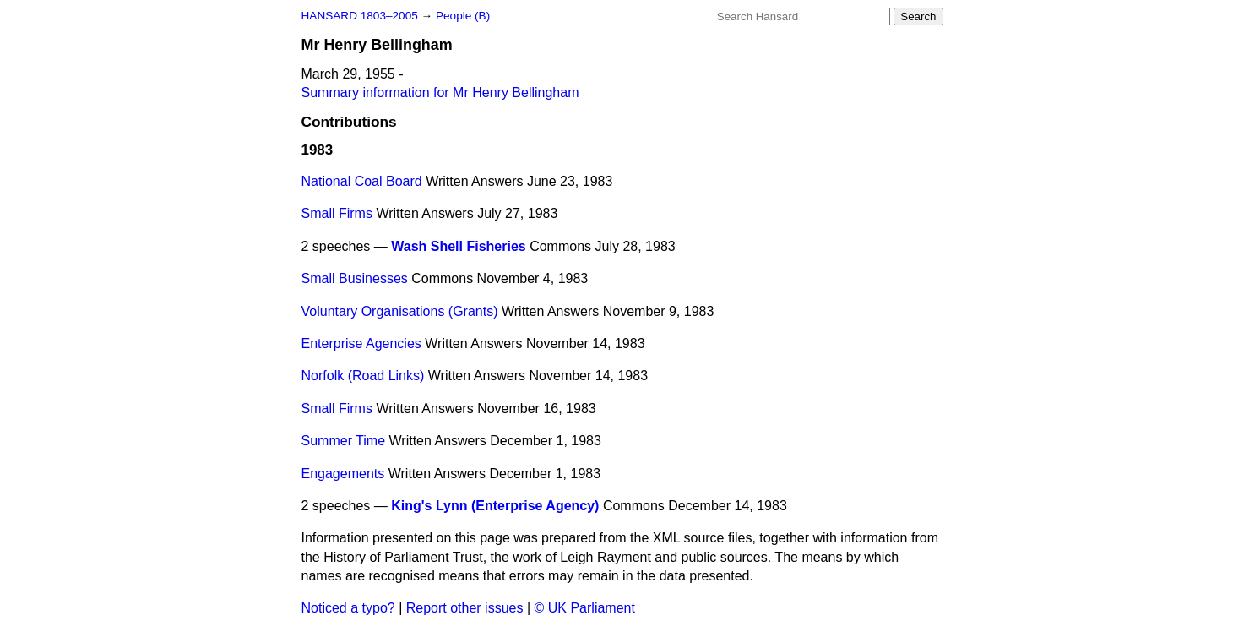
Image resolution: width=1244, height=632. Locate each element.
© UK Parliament (585, 608)
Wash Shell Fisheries (458, 246)
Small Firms (336, 213)
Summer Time (343, 440)
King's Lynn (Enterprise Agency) (495, 506)
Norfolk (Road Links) (363, 375)
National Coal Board (361, 181)
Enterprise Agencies (361, 343)
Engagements (343, 473)
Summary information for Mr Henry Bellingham (440, 92)
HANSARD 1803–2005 (359, 15)
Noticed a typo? (348, 608)
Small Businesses (354, 278)
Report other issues (465, 608)
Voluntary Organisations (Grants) (399, 311)
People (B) (463, 15)
